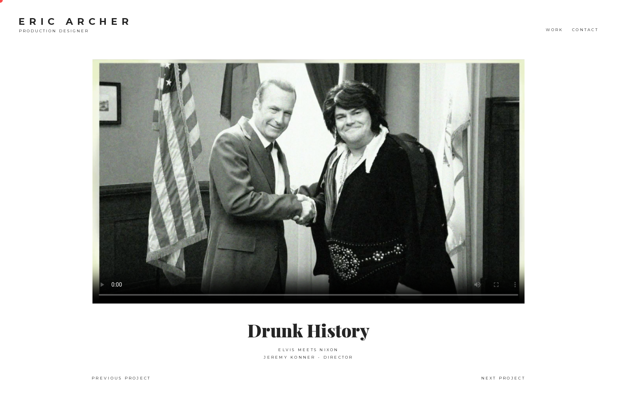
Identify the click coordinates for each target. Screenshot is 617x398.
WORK (554, 30)
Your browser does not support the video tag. (308, 181)
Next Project (503, 378)
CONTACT (585, 30)
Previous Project (121, 378)
